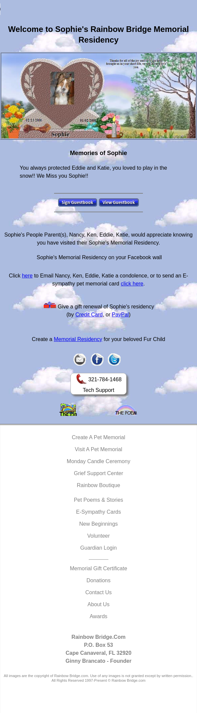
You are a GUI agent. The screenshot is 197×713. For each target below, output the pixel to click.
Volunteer (98, 536)
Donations (98, 580)
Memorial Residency (78, 339)
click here (132, 283)
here (27, 275)
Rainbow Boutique (98, 485)
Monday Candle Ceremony (98, 461)
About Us (98, 604)
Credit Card (89, 314)
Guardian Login (98, 548)
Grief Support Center (98, 473)
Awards (98, 616)
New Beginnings (98, 524)
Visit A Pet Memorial (98, 449)
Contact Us (98, 592)
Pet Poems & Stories (98, 500)
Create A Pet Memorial (98, 437)
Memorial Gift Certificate (98, 568)
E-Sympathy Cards (98, 512)
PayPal (120, 314)
